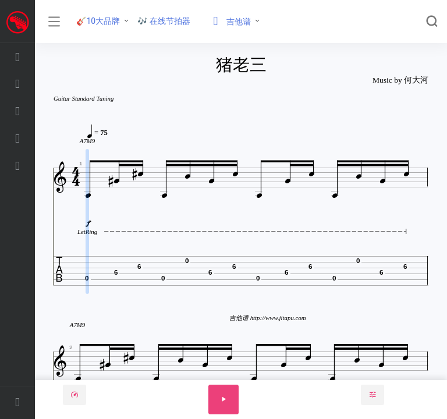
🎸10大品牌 (98, 21)
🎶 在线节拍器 (163, 21)
